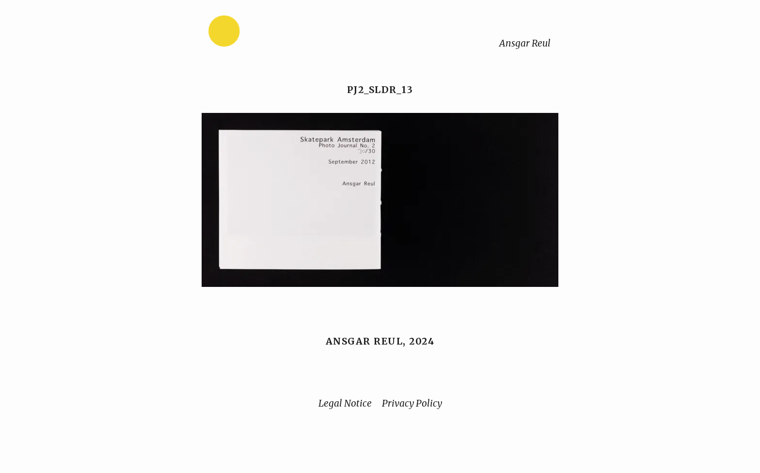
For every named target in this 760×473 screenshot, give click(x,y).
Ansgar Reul (525, 43)
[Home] (254, 33)
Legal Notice (345, 403)
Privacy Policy (412, 403)
